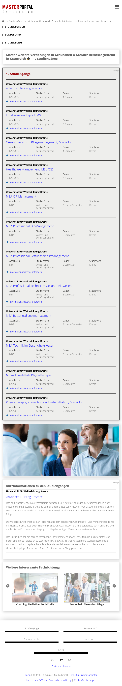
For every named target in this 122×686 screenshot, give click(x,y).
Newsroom (90, 639)
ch (52, 660)
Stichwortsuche (32, 639)
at (61, 660)
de (69, 660)
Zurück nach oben (61, 666)
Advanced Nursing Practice (24, 497)
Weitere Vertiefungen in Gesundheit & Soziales (50, 21)
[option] (35, 589)
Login (27, 675)
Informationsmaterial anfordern (24, 101)
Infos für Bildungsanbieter (83, 675)
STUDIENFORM (13, 42)
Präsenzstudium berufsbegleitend (95, 21)
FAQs (61, 649)
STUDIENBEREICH (15, 26)
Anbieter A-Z (90, 628)
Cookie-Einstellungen (85, 680)
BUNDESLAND (13, 34)
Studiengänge (16, 21)
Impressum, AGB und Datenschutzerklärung (48, 680)
